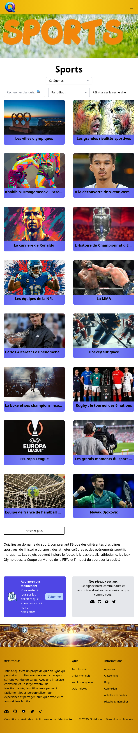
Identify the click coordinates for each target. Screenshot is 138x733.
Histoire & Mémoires (116, 701)
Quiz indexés (79, 688)
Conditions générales (18, 719)
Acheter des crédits (115, 695)
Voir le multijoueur (83, 682)
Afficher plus (34, 531)
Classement (111, 675)
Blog (107, 682)
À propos (109, 669)
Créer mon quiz (81, 675)
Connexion (110, 688)
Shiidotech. (97, 719)
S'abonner (54, 597)
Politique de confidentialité (54, 719)
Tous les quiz (79, 669)
